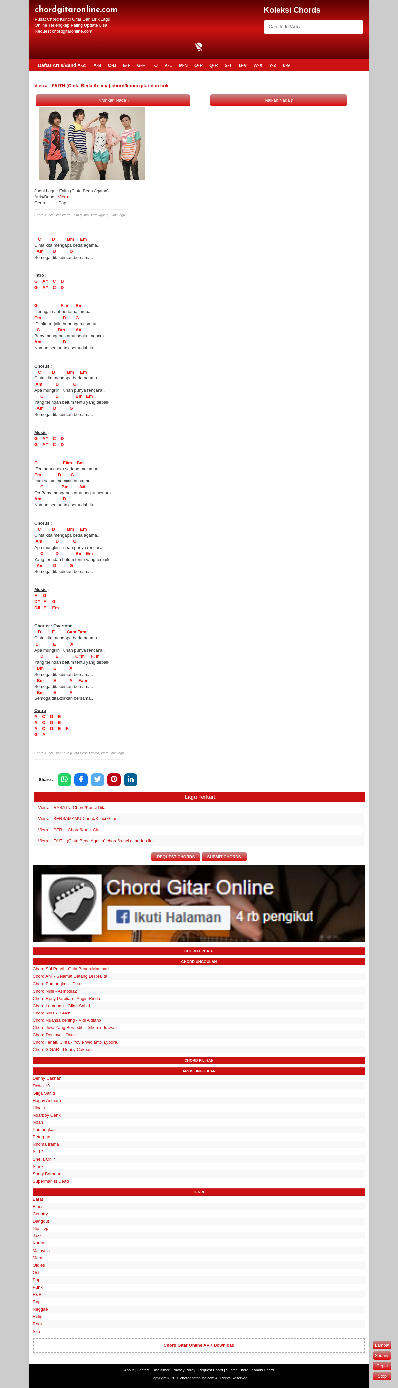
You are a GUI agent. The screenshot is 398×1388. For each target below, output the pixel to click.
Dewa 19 (41, 1085)
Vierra (63, 196)
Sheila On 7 (44, 1159)
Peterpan (41, 1137)
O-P (198, 65)
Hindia (39, 1107)
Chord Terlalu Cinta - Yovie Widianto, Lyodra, (75, 1042)
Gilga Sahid (44, 1093)
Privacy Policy (184, 1370)
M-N (183, 65)
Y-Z (272, 65)
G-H (141, 65)
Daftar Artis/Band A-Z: (62, 65)
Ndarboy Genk (47, 1115)
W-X (257, 65)
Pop (36, 1279)
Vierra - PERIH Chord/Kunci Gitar (70, 829)
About (129, 1370)
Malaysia (41, 1250)
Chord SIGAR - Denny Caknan (62, 1049)
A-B (97, 65)
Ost (36, 1272)
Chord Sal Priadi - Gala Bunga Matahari (71, 969)
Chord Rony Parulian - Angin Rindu (66, 998)
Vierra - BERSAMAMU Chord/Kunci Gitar (77, 818)
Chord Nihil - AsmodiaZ (55, 991)
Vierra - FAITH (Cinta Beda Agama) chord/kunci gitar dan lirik (96, 840)
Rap (37, 1302)
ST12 (38, 1151)
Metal (38, 1257)
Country (40, 1213)
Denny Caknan (47, 1078)
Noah (38, 1122)
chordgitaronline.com (76, 10)
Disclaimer (160, 1370)
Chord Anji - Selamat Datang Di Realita (70, 976)
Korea (38, 1243)
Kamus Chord (262, 1370)
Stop (382, 1376)
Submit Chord (237, 1370)
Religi (38, 1316)
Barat (38, 1199)
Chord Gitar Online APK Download (199, 1345)
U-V (243, 65)
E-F (127, 65)
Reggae (40, 1309)
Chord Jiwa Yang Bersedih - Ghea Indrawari (75, 1027)
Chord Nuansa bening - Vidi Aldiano (67, 1020)
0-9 (286, 65)
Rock (38, 1324)
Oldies (39, 1265)
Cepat (382, 1365)
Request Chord (210, 1370)
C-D (112, 65)
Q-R (213, 65)
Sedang (382, 1355)
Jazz (37, 1235)
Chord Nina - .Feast (51, 1013)
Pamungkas (44, 1129)
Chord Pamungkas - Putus (58, 983)
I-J (155, 65)
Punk (38, 1287)
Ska (36, 1331)
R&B (37, 1294)
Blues (38, 1206)
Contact (143, 1370)
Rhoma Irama (46, 1144)
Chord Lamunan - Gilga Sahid (61, 1005)
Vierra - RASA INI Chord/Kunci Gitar (72, 807)
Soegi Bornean (47, 1173)
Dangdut (41, 1221)
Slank (38, 1166)
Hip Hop (40, 1228)
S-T (228, 65)
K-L (168, 65)
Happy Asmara (47, 1100)
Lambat (382, 1345)
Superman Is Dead (51, 1181)
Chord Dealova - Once (54, 1035)
